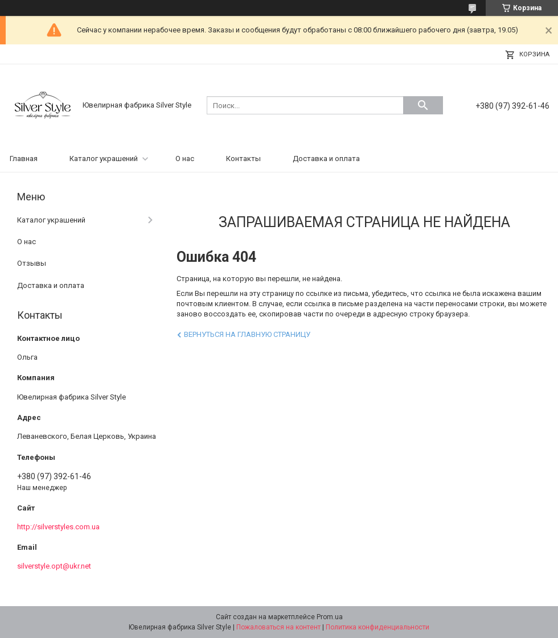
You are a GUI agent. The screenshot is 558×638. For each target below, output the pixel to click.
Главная (24, 158)
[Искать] (423, 105)
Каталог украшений (103, 158)
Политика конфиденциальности (377, 627)
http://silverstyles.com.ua (58, 526)
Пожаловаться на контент (278, 627)
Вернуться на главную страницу (247, 334)
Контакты (243, 158)
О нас (184, 158)
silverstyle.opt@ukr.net (54, 566)
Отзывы (31, 263)
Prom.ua (330, 617)
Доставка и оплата (326, 158)
